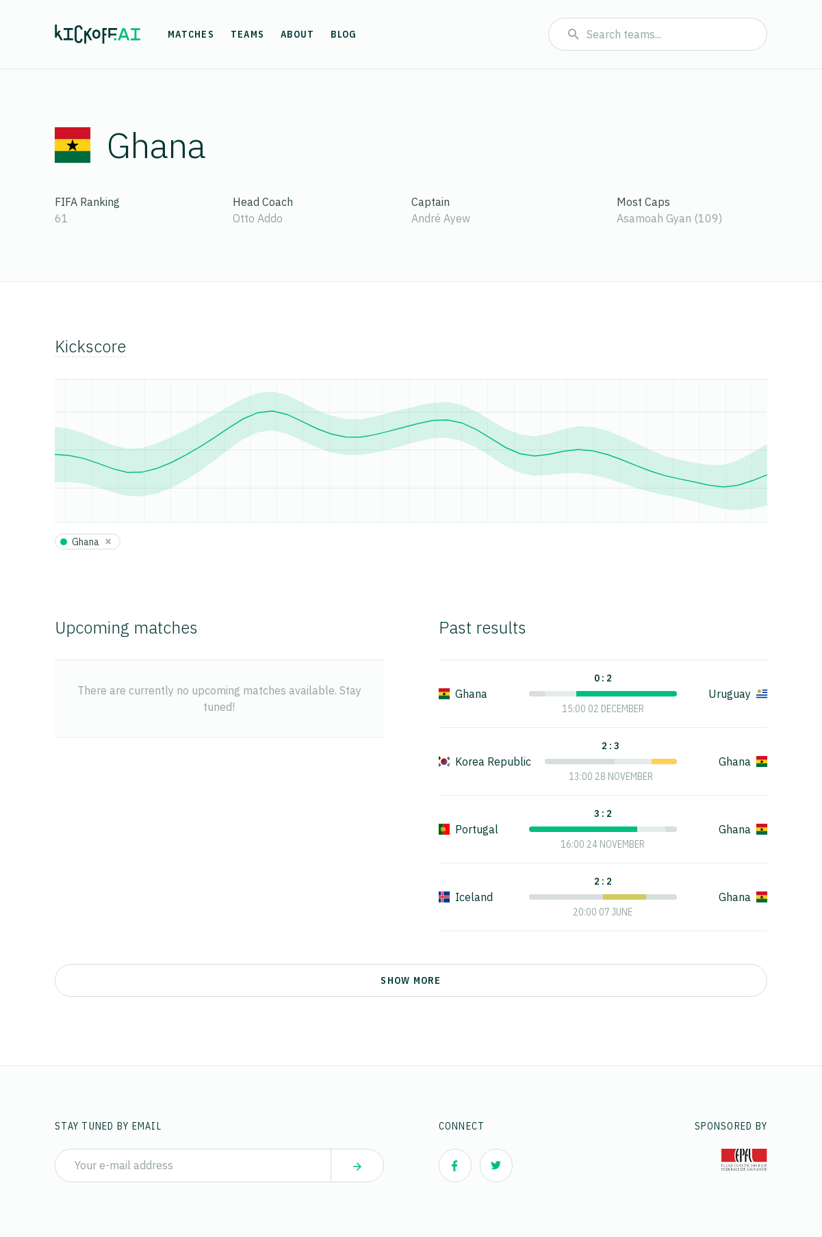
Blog (344, 34)
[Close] (108, 541)
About (297, 34)
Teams (247, 34)
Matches (191, 34)
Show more (411, 980)
